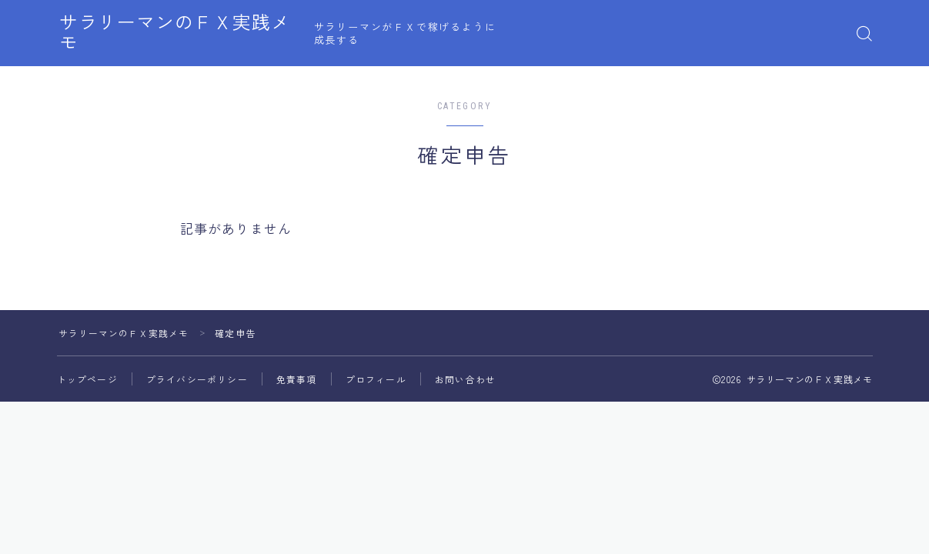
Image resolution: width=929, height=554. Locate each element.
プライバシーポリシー (197, 378)
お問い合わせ (465, 378)
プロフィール (376, 378)
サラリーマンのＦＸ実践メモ (189, 34)
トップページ (87, 378)
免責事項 (296, 378)
